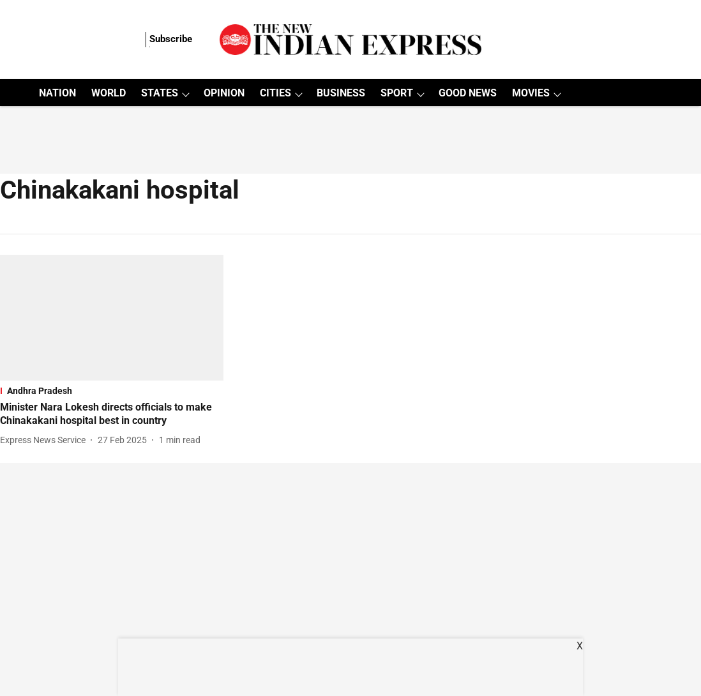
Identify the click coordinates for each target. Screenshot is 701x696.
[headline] (111, 414)
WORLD (108, 93)
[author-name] (45, 440)
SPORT (397, 93)
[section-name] (111, 391)
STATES (159, 93)
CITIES (275, 93)
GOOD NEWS (468, 93)
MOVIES (531, 93)
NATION (57, 93)
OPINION (224, 93)
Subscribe (170, 39)
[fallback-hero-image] (111, 318)
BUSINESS (341, 93)
